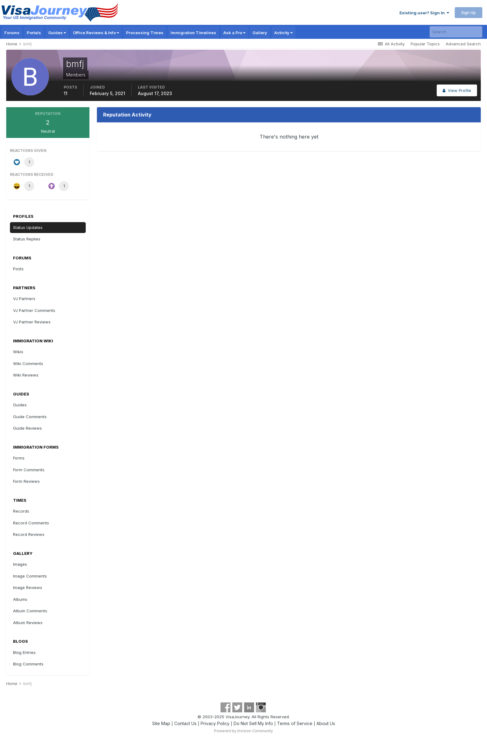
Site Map (161, 723)
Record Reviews (28, 534)
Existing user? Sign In (424, 12)
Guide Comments (30, 416)
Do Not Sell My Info (253, 723)
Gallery (260, 32)
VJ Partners (24, 298)
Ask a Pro (234, 32)
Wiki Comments (28, 363)
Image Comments (30, 575)
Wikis (18, 351)
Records (21, 511)
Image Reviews (27, 587)
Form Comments (28, 469)
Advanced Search (463, 43)
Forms (19, 457)
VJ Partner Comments (34, 310)
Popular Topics (425, 43)
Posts (18, 268)
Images (20, 564)
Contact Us (185, 723)
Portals (34, 32)
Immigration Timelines (193, 32)
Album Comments (30, 610)
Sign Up (468, 12)
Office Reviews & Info (96, 32)
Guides (57, 32)
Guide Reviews (27, 428)
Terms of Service (294, 723)
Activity (283, 32)
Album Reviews (28, 622)
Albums (20, 599)
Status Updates (28, 227)
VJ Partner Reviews (32, 321)
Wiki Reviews (26, 374)
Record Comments (31, 522)
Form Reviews (26, 481)
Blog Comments (28, 663)
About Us (325, 723)
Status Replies (26, 238)
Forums (12, 32)
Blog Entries (24, 652)
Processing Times (144, 32)
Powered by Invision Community (243, 731)
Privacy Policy (215, 723)
